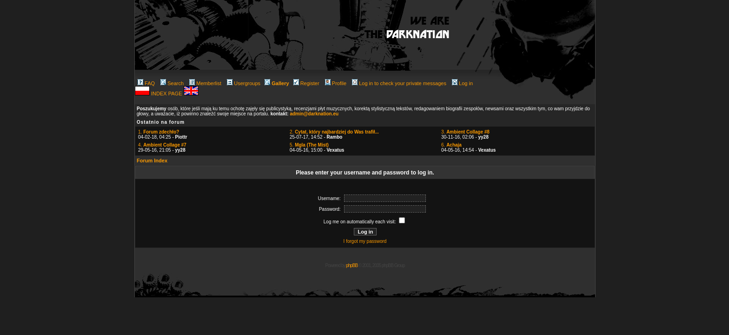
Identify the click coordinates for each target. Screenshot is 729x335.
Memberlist (205, 83)
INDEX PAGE (167, 93)
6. (451, 144)
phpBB (352, 265)
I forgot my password (365, 241)
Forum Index (152, 160)
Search (172, 83)
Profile (335, 83)
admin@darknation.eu (314, 113)
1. (158, 131)
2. (334, 131)
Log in (462, 83)
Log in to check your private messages (399, 83)
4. (162, 144)
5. (309, 144)
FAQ (146, 83)
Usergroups (243, 83)
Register (306, 83)
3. (465, 131)
